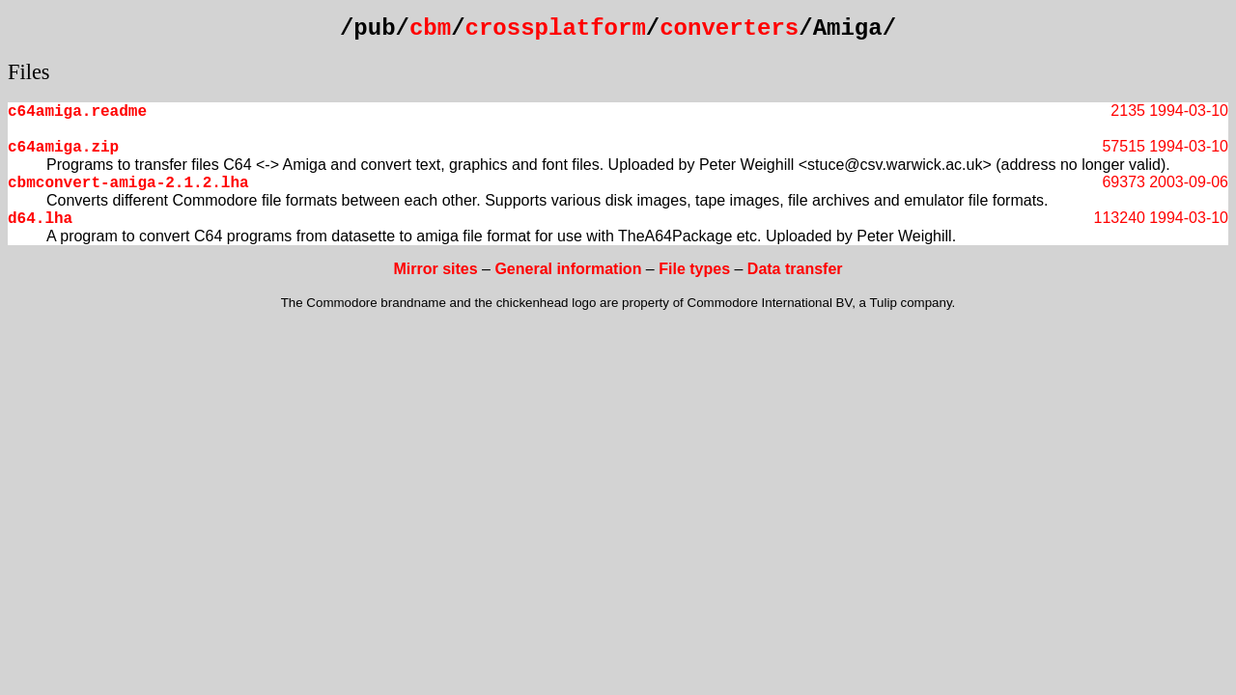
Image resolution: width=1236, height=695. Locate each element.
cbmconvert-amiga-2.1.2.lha (128, 183)
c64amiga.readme (77, 112)
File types (694, 269)
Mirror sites (435, 269)
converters (729, 28)
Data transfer (795, 269)
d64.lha (40, 219)
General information (567, 269)
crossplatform (555, 28)
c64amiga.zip (63, 147)
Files (29, 72)
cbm (430, 28)
